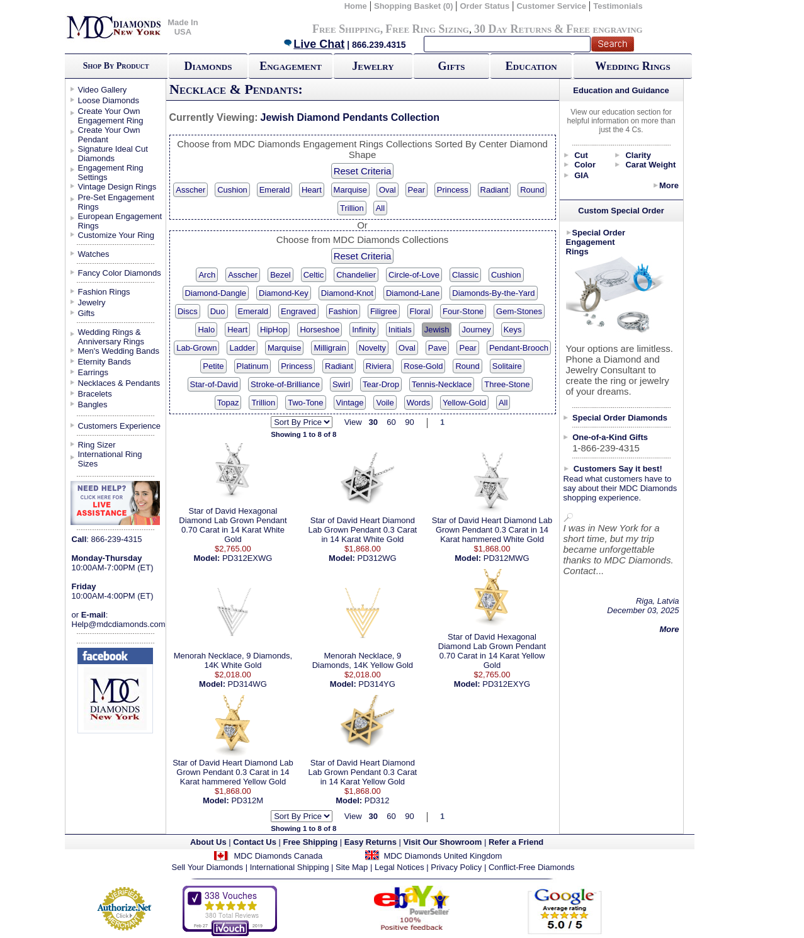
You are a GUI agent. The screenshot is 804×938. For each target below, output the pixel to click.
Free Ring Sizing (427, 29)
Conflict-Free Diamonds (532, 867)
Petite (213, 366)
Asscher (190, 190)
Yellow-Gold (464, 402)
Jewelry (373, 66)
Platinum (253, 366)
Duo (217, 311)
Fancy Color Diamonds (119, 273)
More (669, 185)
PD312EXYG (506, 684)
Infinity (364, 329)
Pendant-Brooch (518, 348)
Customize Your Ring (116, 235)
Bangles (93, 404)
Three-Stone (506, 384)
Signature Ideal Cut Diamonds (113, 153)
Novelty (372, 348)
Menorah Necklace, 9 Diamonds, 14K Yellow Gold (362, 660)
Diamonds (208, 66)
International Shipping (289, 867)
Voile (385, 402)
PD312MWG (506, 558)
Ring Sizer (97, 444)
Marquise (350, 190)
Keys (513, 329)
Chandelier (356, 275)
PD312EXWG (247, 558)
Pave (437, 348)
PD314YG (376, 684)
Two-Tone (305, 402)
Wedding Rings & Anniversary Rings (111, 336)
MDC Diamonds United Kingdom (442, 856)
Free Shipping (346, 29)
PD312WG (377, 558)
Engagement (290, 66)
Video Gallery (102, 89)
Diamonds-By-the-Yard (493, 293)
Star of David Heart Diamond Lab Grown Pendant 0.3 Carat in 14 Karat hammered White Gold (492, 530)
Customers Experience (119, 426)
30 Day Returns (513, 29)
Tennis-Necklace (442, 384)
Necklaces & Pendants (119, 383)
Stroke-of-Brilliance (285, 384)
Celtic (313, 275)
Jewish (437, 329)
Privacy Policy (456, 867)
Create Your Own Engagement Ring (111, 115)
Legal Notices (399, 867)
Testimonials (618, 6)
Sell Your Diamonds (207, 867)
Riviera (378, 366)
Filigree (383, 311)
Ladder (241, 348)
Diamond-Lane (412, 293)
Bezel (280, 275)
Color (585, 164)
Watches (94, 254)
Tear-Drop (381, 384)
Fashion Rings (104, 292)
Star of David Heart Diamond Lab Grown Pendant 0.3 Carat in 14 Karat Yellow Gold (363, 772)
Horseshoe (319, 329)
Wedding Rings (632, 66)
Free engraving (604, 29)
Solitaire (507, 366)
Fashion (343, 311)
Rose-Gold (423, 366)
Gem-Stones (519, 311)
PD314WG (247, 684)
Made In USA (182, 27)
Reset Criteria (363, 171)
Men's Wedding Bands (118, 351)
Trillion (352, 208)
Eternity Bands (105, 361)
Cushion (232, 190)
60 (391, 422)
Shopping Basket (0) (414, 6)
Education (531, 66)
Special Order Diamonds (619, 417)
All (380, 208)
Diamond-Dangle (216, 293)
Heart (312, 190)
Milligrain (330, 348)
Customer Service (551, 6)
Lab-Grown (196, 348)
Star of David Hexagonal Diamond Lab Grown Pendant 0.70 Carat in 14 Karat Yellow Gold (492, 651)
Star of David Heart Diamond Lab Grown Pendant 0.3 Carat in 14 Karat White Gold (363, 530)
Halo (206, 329)
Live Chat (313, 44)
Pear (416, 190)
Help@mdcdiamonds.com (119, 624)
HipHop (273, 329)
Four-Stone (463, 311)
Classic (465, 275)
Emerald (274, 190)
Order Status (484, 6)
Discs (188, 311)
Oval (387, 190)
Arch (206, 275)
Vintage (350, 402)
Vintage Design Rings (117, 186)
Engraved (298, 311)
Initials (400, 329)
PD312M (247, 800)
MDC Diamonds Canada (278, 856)
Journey (475, 329)
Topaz (228, 402)
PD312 (377, 800)
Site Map (352, 867)
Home (355, 6)
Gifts (451, 66)
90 (409, 422)
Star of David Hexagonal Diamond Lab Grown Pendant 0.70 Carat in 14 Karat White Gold (232, 525)
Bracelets (95, 393)
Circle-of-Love (413, 275)
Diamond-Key (284, 293)
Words (418, 402)
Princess (452, 190)
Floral (420, 311)
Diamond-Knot (347, 293)
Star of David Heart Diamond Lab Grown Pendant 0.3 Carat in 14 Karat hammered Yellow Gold (233, 772)
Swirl (341, 384)
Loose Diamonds (109, 100)
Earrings (93, 372)
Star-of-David (214, 384)
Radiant (494, 190)
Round (532, 190)
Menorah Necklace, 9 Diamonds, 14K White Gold (233, 660)
